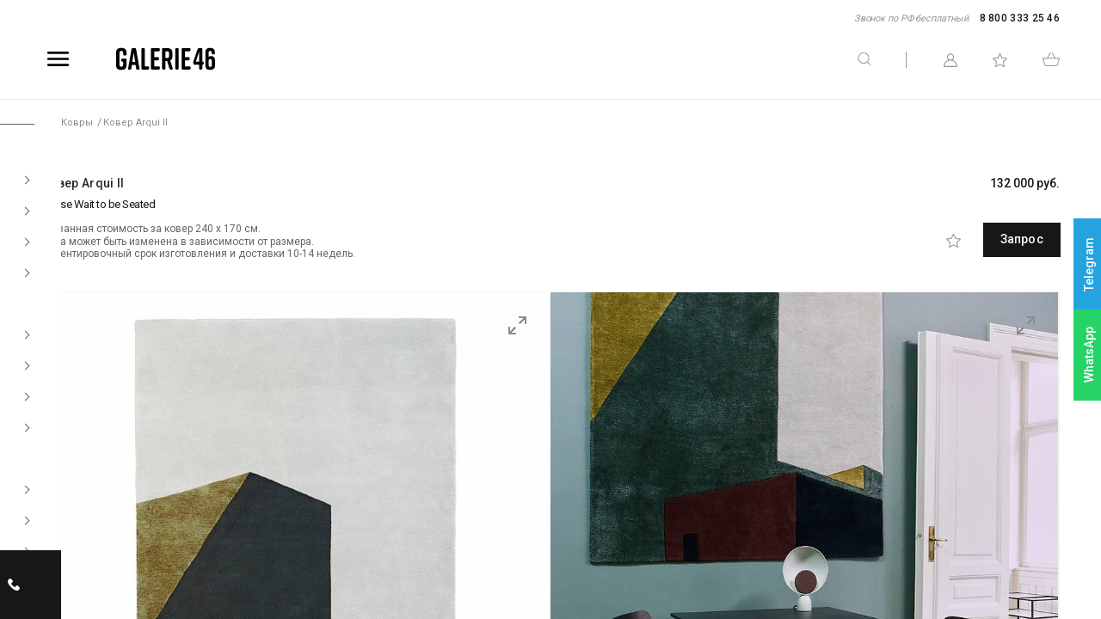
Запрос (982, 239)
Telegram (1089, 264)
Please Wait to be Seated (98, 204)
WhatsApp (1089, 355)
